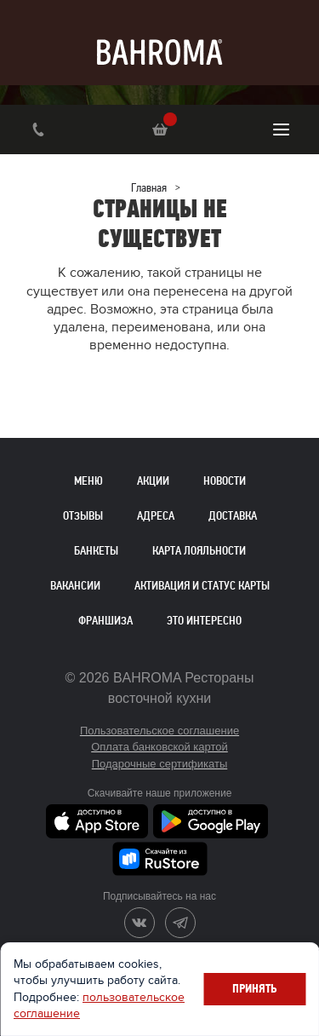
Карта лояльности (199, 551)
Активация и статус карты (202, 585)
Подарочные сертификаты (159, 763)
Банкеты (96, 551)
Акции (153, 481)
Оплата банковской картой (159, 746)
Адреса (155, 516)
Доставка (232, 516)
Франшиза (105, 620)
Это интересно (204, 620)
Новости (224, 481)
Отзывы (83, 516)
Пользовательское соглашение (159, 730)
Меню (88, 481)
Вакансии (75, 585)
